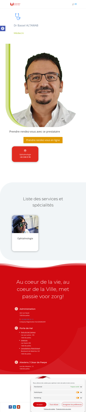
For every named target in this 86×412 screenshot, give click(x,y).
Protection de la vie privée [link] (63, 409)
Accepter (40, 404)
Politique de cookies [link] (49, 409)
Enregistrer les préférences (72, 404)
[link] (2, 28)
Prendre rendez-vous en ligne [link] (43, 140)
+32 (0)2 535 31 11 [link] (27, 319)
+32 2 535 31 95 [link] (25, 157)
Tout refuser (54, 404)
